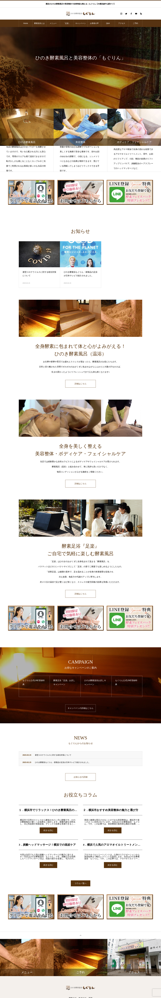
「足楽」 (66, 23)
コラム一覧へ (80, 884)
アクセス (121, 23)
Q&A (108, 23)
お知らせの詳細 (80, 777)
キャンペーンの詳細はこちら (80, 708)
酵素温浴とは (39, 23)
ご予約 (135, 23)
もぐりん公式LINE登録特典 (34, 683)
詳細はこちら (80, 384)
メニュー (53, 23)
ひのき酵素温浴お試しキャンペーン (95, 683)
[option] (80, 68)
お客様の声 (94, 23)
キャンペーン (80, 23)
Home (25, 23)
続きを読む (48, 831)
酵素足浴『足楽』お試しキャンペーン (64, 683)
